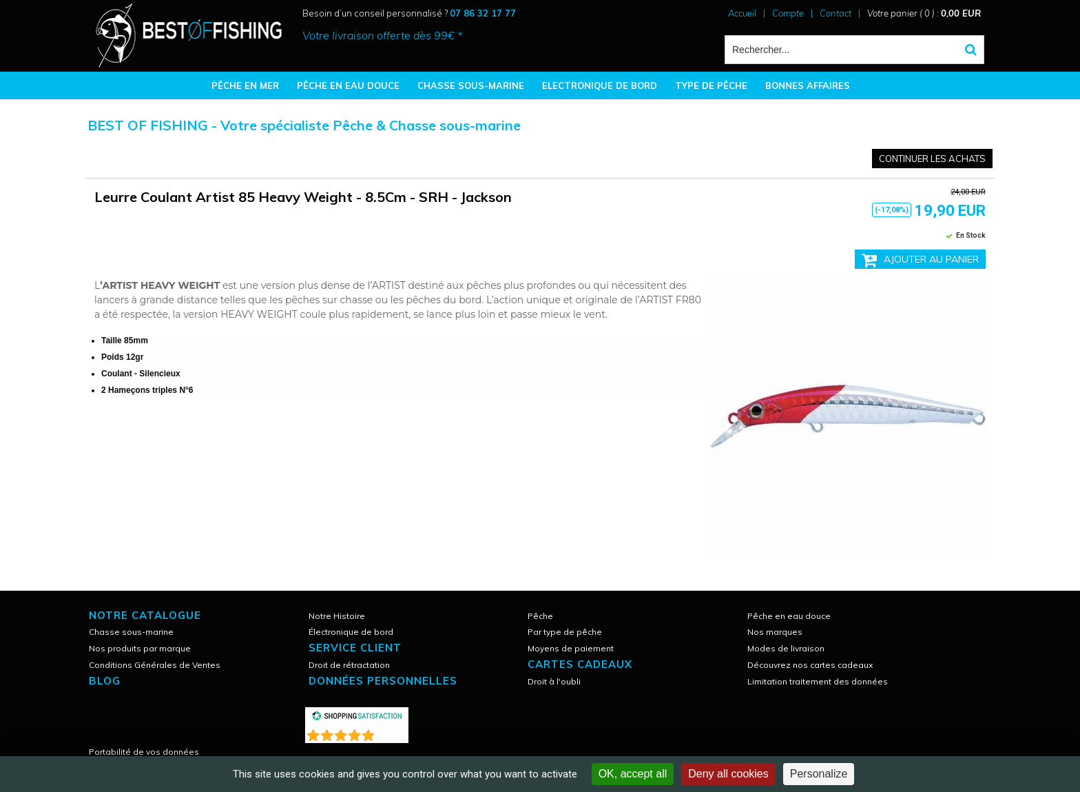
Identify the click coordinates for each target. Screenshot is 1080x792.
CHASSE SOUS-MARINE (470, 85)
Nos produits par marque (140, 648)
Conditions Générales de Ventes (154, 665)
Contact (835, 13)
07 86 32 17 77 (483, 13)
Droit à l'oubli (554, 681)
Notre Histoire (337, 616)
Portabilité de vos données (144, 752)
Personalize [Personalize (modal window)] (819, 774)
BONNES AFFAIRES (807, 85)
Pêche (540, 616)
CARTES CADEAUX (580, 664)
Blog (105, 680)
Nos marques (774, 632)
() (393, 732)
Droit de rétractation (349, 665)
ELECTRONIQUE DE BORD (599, 85)
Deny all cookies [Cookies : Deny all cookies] (728, 774)
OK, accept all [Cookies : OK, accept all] (633, 774)
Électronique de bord (351, 632)
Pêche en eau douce (789, 616)
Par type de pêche (565, 632)
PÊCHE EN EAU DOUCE (348, 85)
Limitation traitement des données (817, 681)
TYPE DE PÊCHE (711, 85)
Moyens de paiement (571, 648)
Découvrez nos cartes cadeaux (810, 665)
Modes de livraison (785, 648)
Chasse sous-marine (131, 632)
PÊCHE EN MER (245, 85)
